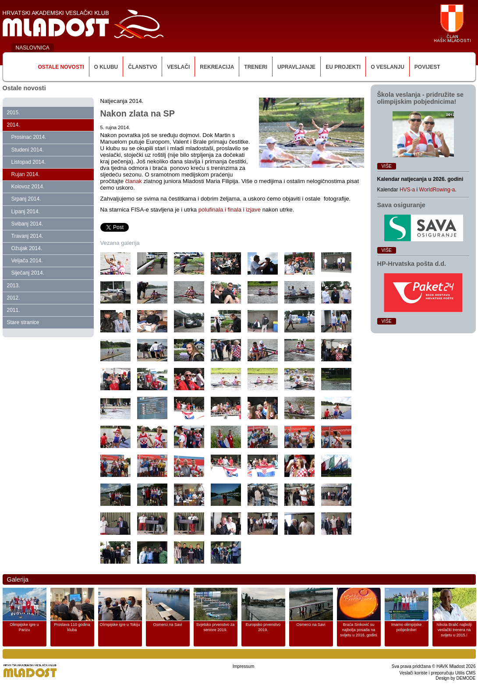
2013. (13, 285)
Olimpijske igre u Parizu (24, 627)
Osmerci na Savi (167, 624)
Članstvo (142, 67)
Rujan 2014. (25, 174)
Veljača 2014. (27, 261)
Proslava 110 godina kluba (72, 627)
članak (133, 181)
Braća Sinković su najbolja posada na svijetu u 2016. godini (358, 629)
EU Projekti (343, 67)
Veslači (178, 67)
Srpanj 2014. (26, 199)
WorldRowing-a (437, 190)
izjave (254, 209)
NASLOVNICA (33, 48)
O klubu (106, 67)
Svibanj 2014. (27, 224)
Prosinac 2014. (28, 137)
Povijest (427, 67)
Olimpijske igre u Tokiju (120, 624)
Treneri (255, 67)
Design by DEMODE (455, 678)
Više (387, 166)
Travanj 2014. (27, 236)
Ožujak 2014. (26, 248)
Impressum (243, 666)
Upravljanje (296, 67)
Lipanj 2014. (25, 211)
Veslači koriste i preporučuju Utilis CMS (438, 673)
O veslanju (387, 67)
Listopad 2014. (28, 162)
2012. (13, 298)
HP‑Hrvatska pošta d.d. (411, 263)
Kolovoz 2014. (28, 187)
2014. (13, 125)
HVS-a (407, 190)
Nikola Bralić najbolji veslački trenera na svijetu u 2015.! (454, 629)
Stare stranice (23, 322)
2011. (13, 310)
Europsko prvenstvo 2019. (263, 627)
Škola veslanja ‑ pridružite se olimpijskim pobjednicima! (420, 98)
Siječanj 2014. (27, 273)
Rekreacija (217, 67)
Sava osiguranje (401, 204)
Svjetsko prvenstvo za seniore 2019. (215, 627)
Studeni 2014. (27, 150)
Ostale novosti (61, 67)
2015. (13, 112)
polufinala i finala (220, 209)
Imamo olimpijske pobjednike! (406, 627)
